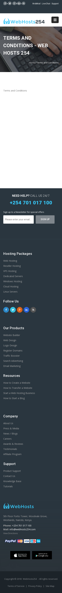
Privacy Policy (35, 586)
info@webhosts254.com (23, 529)
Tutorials (8, 486)
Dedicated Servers (13, 276)
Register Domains (12, 350)
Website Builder (11, 335)
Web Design (9, 340)
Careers (7, 438)
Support (55, 3)
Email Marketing (12, 366)
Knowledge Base (12, 481)
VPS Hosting (9, 271)
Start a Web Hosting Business (19, 393)
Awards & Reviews (13, 443)
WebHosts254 (30, 578)
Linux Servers (10, 291)
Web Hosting (10, 260)
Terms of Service (16, 586)
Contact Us (9, 476)
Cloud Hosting (10, 286)
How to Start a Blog (14, 398)
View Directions (10, 533)
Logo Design (10, 345)
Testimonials (10, 449)
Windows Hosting (12, 281)
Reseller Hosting (12, 265)
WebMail (36, 3)
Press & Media (11, 428)
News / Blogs (10, 433)
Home (32, 62)
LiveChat (46, 3)
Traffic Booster (11, 355)
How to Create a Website (16, 382)
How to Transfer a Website (17, 387)
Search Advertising (13, 360)
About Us (8, 423)
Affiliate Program (12, 454)
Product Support (12, 470)
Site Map (50, 586)
